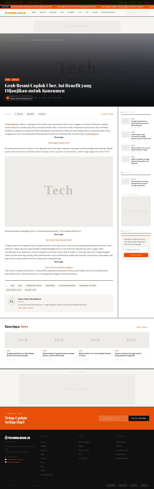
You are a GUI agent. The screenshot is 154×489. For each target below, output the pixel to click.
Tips (87, 12)
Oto (80, 12)
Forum (95, 12)
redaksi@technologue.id (15, 459)
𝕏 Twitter (19, 114)
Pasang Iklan (121, 454)
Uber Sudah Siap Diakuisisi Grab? (59, 240)
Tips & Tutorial (83, 450)
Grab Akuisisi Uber (14, 290)
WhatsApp (31, 114)
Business (53, 12)
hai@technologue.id (13, 462)
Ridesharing (50, 285)
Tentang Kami (122, 2)
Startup (25, 40)
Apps (62, 12)
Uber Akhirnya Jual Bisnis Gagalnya (59, 267)
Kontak (146, 2)
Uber (20, 285)
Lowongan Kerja (108, 12)
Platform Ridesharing (67, 285)
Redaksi (133, 2)
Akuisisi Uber (30, 290)
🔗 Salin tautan (107, 114)
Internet (71, 12)
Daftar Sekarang (139, 418)
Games (81, 446)
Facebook (42, 114)
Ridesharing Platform (87, 285)
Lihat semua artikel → (26, 308)
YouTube (134, 485)
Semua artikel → (143, 327)
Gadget (43, 12)
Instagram (111, 485)
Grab (12, 285)
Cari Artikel (82, 458)
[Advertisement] (77, 59)
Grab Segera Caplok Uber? (59, 143)
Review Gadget (84, 442)
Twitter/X (122, 485)
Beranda (8, 40)
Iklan (140, 2)
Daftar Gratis (136, 255)
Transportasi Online (33, 285)
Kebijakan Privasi (122, 458)
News (34, 12)
